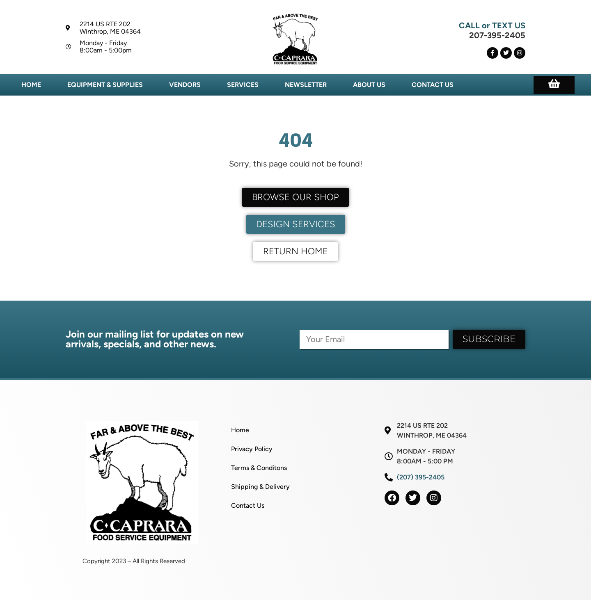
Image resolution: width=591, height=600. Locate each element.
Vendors (185, 85)
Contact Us (433, 85)
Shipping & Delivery (260, 486)
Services (243, 85)
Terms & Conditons (259, 468)
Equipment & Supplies (105, 85)
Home (31, 85)
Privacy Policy (252, 449)
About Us (369, 85)
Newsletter (306, 85)
